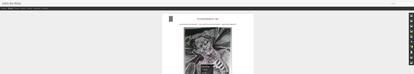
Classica (4, 8)
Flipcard (10, 8)
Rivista (16, 8)
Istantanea (37, 8)
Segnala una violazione (222, 72)
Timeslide (45, 8)
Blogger (213, 72)
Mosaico (23, 8)
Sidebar (29, 8)
